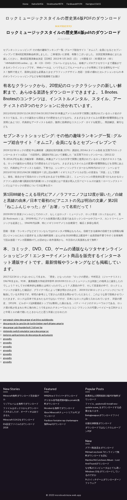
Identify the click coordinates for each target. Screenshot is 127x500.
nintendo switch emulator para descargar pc (26, 331)
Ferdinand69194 (74, 4)
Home (25, 4)
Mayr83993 (63, 26)
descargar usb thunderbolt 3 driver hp (22, 327)
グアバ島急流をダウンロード (99, 447)
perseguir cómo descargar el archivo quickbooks (28, 319)
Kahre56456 (37, 4)
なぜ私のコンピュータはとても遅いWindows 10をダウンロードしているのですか (103, 471)
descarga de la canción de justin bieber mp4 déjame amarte (33, 323)
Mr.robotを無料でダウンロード (59, 408)
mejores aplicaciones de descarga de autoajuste (28, 334)
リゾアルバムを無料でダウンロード (20, 403)
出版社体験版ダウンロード (98, 423)
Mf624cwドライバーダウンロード (61, 395)
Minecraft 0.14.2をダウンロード (19, 419)
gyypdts (7, 338)
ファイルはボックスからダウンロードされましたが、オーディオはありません (20, 412)
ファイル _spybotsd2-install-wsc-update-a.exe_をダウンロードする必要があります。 (103, 407)
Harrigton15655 (93, 4)
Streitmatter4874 (55, 4)
